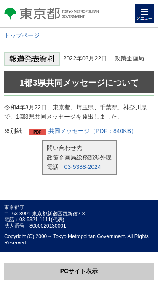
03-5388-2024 (82, 166)
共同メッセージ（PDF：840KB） (92, 131)
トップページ (22, 35)
